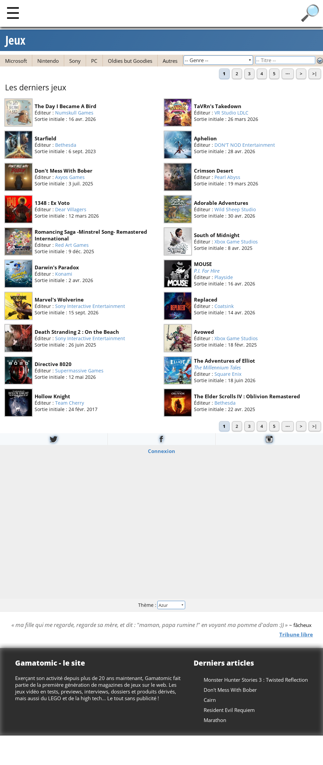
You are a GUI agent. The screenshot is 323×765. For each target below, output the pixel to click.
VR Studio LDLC (231, 112)
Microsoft (16, 60)
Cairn (210, 699)
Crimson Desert (213, 170)
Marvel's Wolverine (59, 299)
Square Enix (227, 374)
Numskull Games (74, 112)
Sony (75, 60)
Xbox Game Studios (236, 241)
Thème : (161, 604)
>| (314, 74)
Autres (170, 60)
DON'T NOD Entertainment (244, 145)
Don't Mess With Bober (63, 170)
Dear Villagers (70, 209)
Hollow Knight (52, 396)
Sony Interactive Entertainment (90, 306)
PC (94, 60)
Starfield (45, 138)
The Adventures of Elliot (224, 360)
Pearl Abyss (227, 177)
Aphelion (205, 138)
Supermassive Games (79, 370)
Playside (223, 277)
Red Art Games (72, 245)
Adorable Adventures (221, 202)
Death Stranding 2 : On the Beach (77, 331)
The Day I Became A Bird (65, 106)
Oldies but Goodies (130, 60)
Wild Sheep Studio (235, 209)
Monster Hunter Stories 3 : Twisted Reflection (256, 679)
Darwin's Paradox (57, 267)
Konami (63, 274)
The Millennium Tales (217, 367)
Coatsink (224, 306)
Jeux (15, 40)
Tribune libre (296, 634)
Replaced (205, 299)
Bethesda (65, 145)
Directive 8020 (53, 364)
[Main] (13, 13)
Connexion (161, 451)
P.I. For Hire (206, 270)
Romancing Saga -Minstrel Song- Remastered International (91, 235)
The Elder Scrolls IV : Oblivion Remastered (247, 396)
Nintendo (48, 60)
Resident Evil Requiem (229, 710)
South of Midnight (217, 235)
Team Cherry (69, 403)
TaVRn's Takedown (217, 106)
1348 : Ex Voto (52, 202)
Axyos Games (70, 177)
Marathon (215, 720)
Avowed (204, 331)
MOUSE (203, 263)
